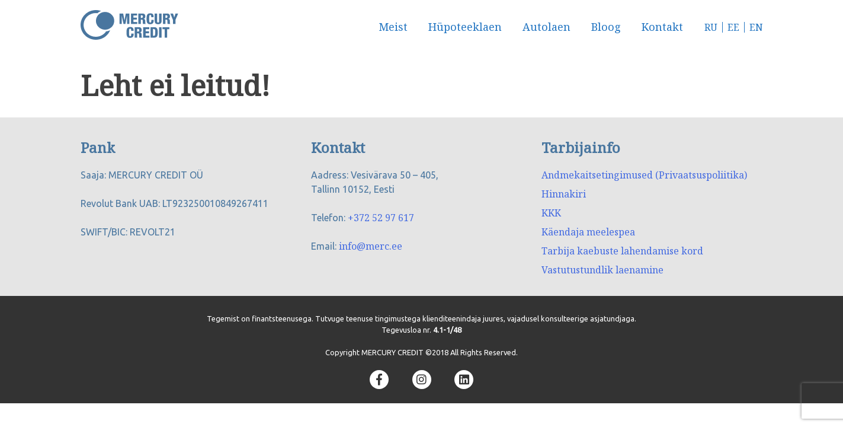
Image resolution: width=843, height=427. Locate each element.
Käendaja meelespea (588, 231)
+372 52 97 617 (381, 217)
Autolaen (546, 27)
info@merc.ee (370, 246)
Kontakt (662, 27)
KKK (551, 212)
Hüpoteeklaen (465, 27)
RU (710, 27)
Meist (393, 27)
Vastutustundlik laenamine (602, 269)
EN (756, 27)
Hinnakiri (563, 193)
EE (733, 27)
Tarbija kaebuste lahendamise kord (622, 250)
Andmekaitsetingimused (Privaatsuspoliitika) (644, 174)
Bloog (606, 27)
